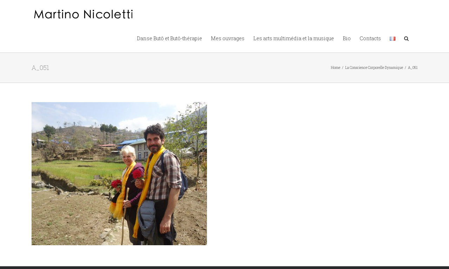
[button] (406, 37)
